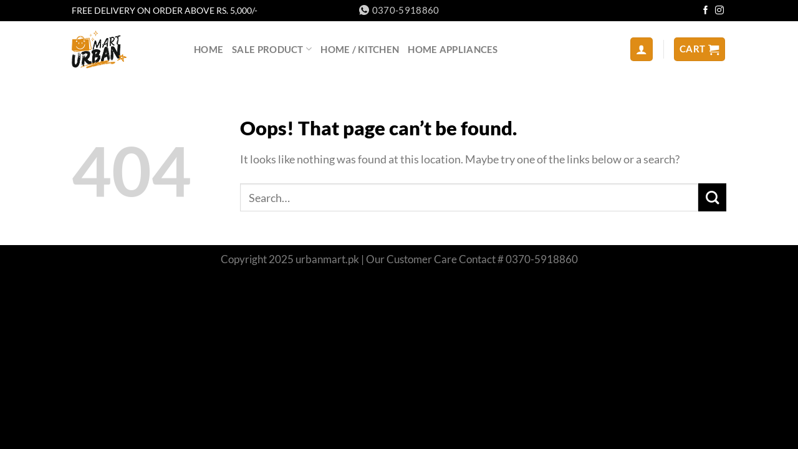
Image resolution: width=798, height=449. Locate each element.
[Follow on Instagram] (719, 11)
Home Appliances (453, 49)
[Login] (641, 48)
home (208, 49)
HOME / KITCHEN (359, 49)
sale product (272, 49)
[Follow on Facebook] (705, 11)
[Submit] (712, 197)
